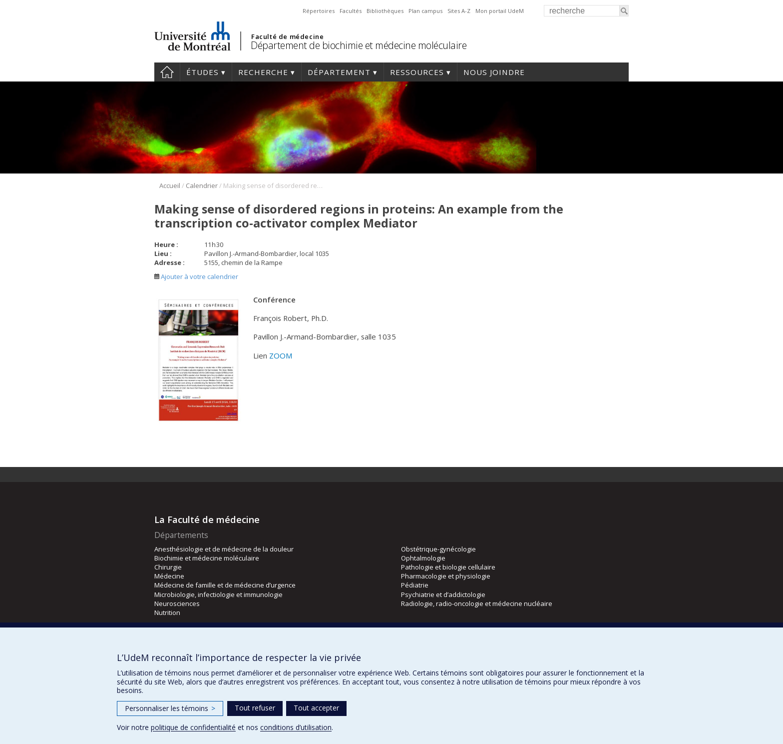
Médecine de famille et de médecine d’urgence (225, 585)
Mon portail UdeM (499, 10)
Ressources (417, 72)
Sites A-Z (458, 10)
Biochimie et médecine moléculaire (206, 558)
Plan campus (425, 10)
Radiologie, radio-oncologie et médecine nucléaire (476, 603)
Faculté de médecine (287, 36)
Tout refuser (255, 707)
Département (339, 72)
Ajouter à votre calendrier (196, 276)
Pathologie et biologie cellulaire (448, 567)
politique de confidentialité (193, 727)
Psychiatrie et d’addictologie (443, 594)
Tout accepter (316, 707)
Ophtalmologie (423, 558)
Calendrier (202, 185)
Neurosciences (177, 603)
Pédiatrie (414, 585)
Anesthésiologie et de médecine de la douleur (224, 549)
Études (202, 72)
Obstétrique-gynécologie (438, 549)
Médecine (169, 576)
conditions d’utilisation (296, 727)
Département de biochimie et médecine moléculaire (358, 45)
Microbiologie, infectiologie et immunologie (218, 594)
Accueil (167, 72)
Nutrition (167, 612)
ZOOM (281, 355)
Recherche (263, 72)
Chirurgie (168, 567)
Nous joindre (494, 72)
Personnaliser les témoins (170, 708)
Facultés (351, 10)
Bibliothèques (385, 10)
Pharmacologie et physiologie (445, 576)
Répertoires (319, 10)
